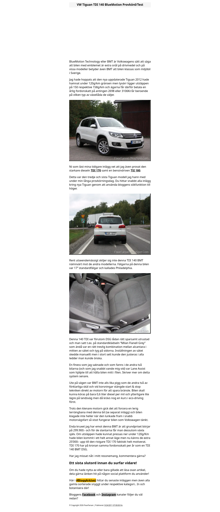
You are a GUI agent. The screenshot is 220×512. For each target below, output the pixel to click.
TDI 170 (96, 170)
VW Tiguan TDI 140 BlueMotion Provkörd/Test (110, 5)
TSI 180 (135, 170)
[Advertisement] (110, 32)
